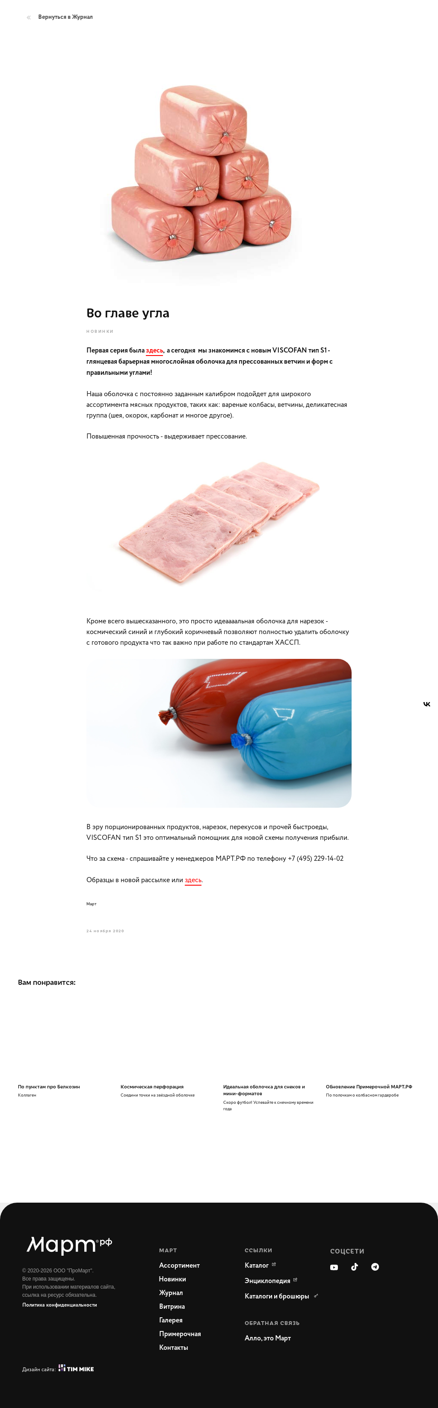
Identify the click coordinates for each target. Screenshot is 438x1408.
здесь (193, 880)
